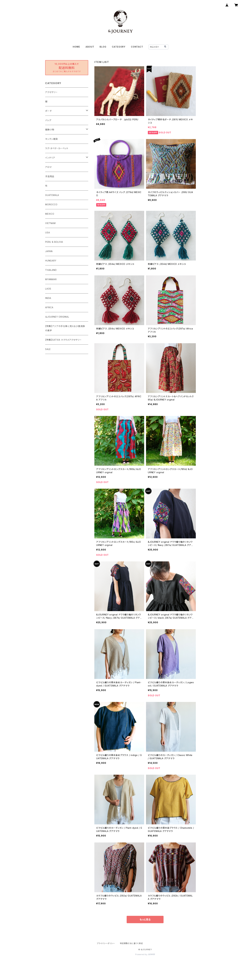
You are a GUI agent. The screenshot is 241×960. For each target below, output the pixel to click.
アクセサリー (51, 92)
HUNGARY (50, 260)
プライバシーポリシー (106, 943)
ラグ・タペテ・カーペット (56, 148)
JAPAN (49, 251)
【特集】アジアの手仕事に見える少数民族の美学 (65, 328)
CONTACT (137, 46)
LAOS (48, 288)
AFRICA (49, 307)
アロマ (48, 167)
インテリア (50, 157)
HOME (76, 46)
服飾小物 (49, 129)
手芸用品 (49, 176)
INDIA (48, 298)
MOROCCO (51, 204)
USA (47, 232)
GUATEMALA (52, 195)
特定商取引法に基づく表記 (131, 943)
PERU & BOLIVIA (54, 242)
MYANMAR (51, 279)
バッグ (48, 120)
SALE (48, 349)
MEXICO (49, 213)
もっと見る (145, 919)
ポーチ (48, 111)
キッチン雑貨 (51, 139)
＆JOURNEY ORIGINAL (57, 316)
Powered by (145, 954)
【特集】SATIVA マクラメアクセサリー (63, 339)
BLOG (103, 46)
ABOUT (89, 46)
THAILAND (51, 270)
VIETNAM (50, 223)
